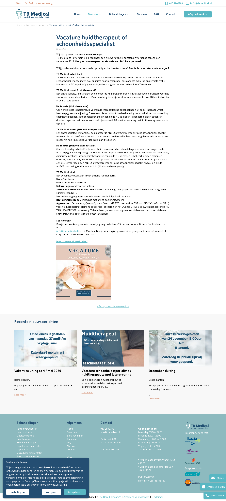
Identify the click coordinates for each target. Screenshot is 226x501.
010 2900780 (176, 3)
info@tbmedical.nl (201, 3)
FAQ (69, 442)
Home (70, 428)
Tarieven (72, 439)
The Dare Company (108, 497)
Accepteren (74, 492)
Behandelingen (75, 435)
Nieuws (71, 446)
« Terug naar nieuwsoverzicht (113, 306)
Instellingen (18, 492)
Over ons (72, 432)
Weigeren (51, 492)
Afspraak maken (197, 14)
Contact (71, 449)
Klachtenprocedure (110, 449)
